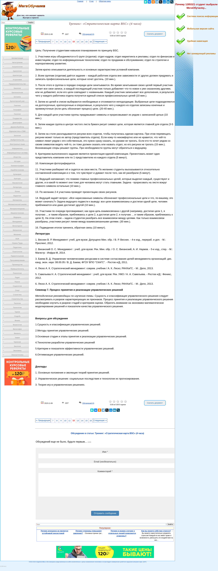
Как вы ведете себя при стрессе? (156, 531)
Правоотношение (17, 256)
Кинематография (17, 166)
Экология (17, 346)
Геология (17, 114)
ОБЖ (17, 239)
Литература (17, 187)
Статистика (17, 295)
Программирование (17, 260)
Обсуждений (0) (88, 34)
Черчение (17, 342)
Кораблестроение (17, 170)
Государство (17, 118)
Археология (17, 71)
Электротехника (17, 355)
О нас (91, 1)
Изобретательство (17, 140)
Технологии (17, 308)
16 (91, 42)
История (17, 161)
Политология (17, 252)
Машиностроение (17, 213)
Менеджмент (17, 222)
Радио (17, 277)
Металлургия (17, 226)
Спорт (17, 290)
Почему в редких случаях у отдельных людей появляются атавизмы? (122, 533)
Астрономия (17, 80)
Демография (17, 123)
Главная (80, 1)
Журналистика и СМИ (17, 131)
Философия (17, 329)
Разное (17, 282)
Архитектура (17, 75)
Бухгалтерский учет (17, 101)
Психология (17, 273)
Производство (17, 265)
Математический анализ (17, 204)
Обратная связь (105, 1)
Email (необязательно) (105, 462)
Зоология (17, 136)
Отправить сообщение (105, 513)
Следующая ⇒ (100, 41)
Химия (17, 338)
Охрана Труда (17, 243)
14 (82, 42)
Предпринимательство (17, 84)
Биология (17, 88)
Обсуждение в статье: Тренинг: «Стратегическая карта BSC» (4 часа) (107, 433)
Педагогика (17, 247)
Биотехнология (17, 93)
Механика (17, 234)
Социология (17, 286)
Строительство (17, 299)
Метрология (17, 230)
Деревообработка (17, 127)
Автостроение (17, 62)
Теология (17, 303)
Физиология (17, 325)
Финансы (17, 333)
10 (65, 42)
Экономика (17, 351)
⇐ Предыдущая (43, 41)
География (17, 110)
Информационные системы (17, 153)
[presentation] (58, 504)
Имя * (105, 452)
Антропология (17, 67)
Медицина (17, 217)
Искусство (17, 157)
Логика (17, 191)
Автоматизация (17, 58)
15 (86, 42)
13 (78, 42)
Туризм (17, 312)
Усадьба (17, 316)
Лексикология (17, 183)
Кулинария (17, 174)
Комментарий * (105, 471)
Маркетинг (17, 196)
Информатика (17, 148)
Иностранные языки (17, 144)
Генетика (17, 105)
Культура (17, 179)
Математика (17, 200)
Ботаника (17, 97)
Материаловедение (17, 209)
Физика (17, 320)
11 (69, 42)
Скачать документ (155, 34)
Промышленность (17, 269)
